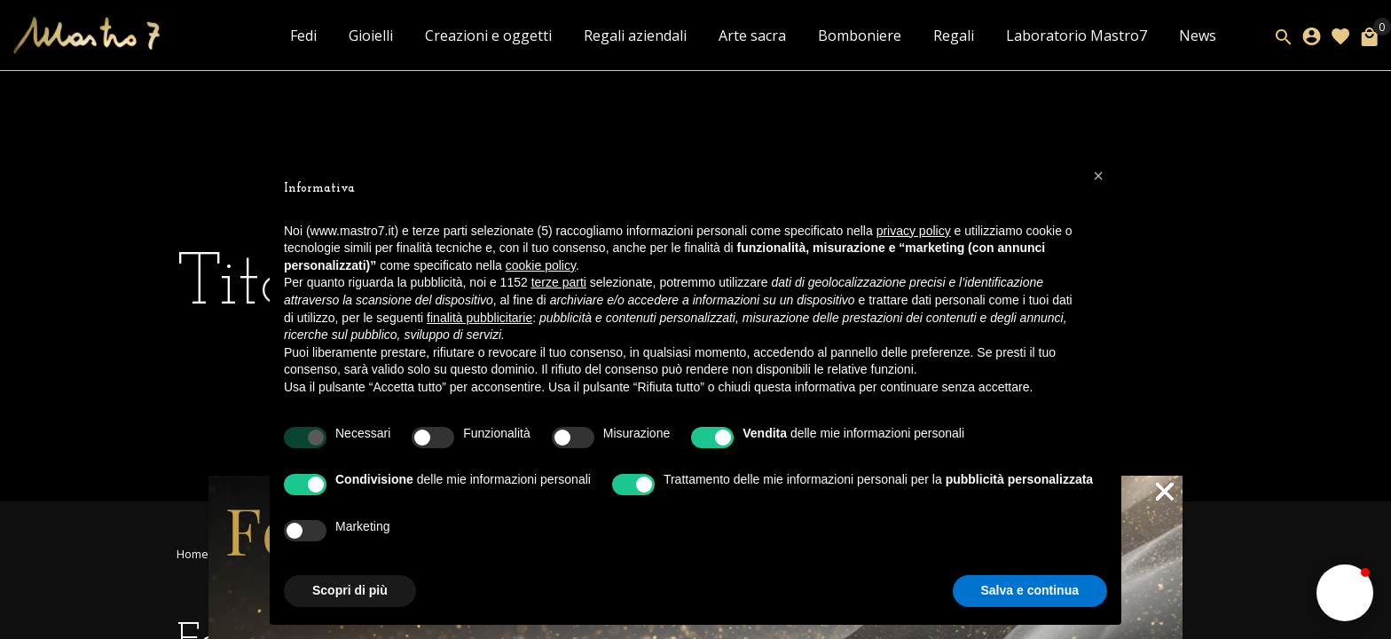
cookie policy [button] (541, 265)
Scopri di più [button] (350, 590)
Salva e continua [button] (1030, 590)
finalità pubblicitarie (479, 318)
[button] (1344, 592)
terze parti (558, 282)
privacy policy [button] (913, 231)
